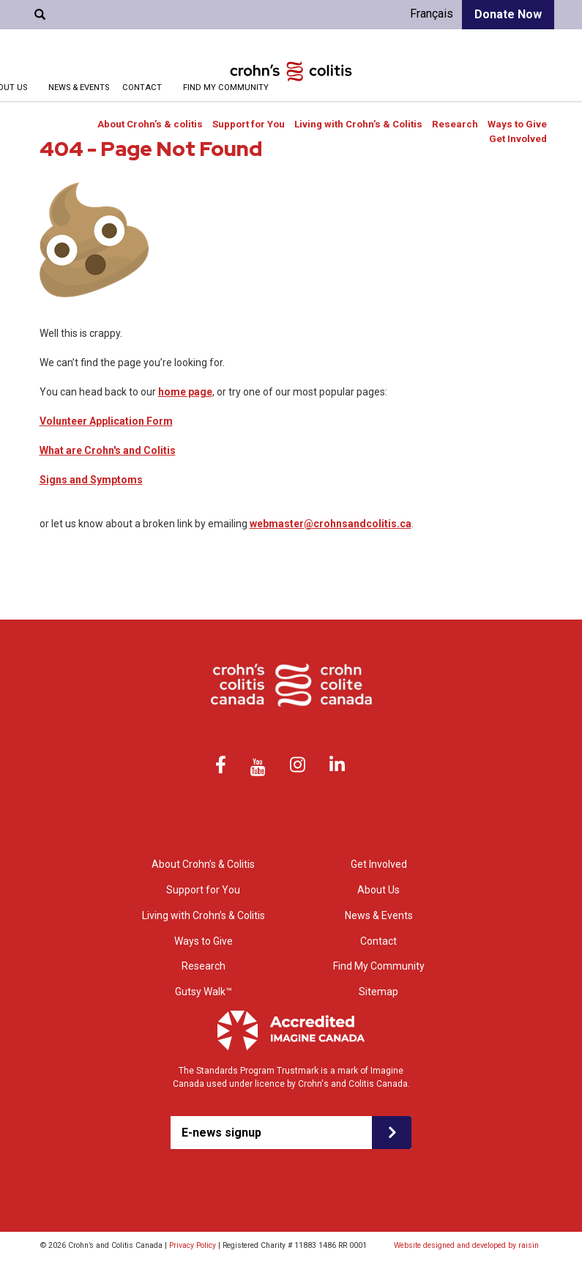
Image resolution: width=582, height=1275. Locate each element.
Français (431, 14)
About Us (378, 890)
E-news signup (221, 1133)
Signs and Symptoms (91, 480)
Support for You (248, 124)
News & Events (78, 87)
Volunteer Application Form (106, 421)
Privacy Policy (192, 1245)
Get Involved (518, 138)
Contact (142, 87)
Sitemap (378, 991)
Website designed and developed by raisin (466, 1245)
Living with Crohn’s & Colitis (358, 124)
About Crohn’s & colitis (150, 124)
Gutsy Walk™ (203, 991)
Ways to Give (517, 124)
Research (455, 124)
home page (185, 392)
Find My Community (226, 87)
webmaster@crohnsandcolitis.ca (330, 523)
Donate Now (508, 14)
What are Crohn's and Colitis (108, 450)
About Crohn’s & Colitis (203, 864)
